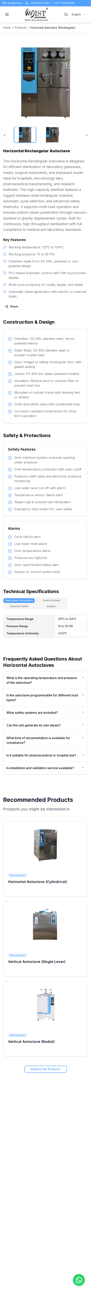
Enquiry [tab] (51, 606)
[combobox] (79, 14)
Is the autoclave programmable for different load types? (45, 697)
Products (20, 27)
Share (11, 306)
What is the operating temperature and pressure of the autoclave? (45, 680)
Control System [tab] (51, 600)
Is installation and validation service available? (45, 768)
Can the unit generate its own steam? (45, 725)
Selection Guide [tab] (19, 606)
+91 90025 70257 (40, 3)
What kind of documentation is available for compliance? (45, 740)
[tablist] (35, 603)
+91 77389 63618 (64, 3)
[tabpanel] (45, 628)
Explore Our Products (45, 1069)
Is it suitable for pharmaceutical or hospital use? (45, 755)
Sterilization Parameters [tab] (19, 600)
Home (7, 27)
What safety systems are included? (45, 713)
